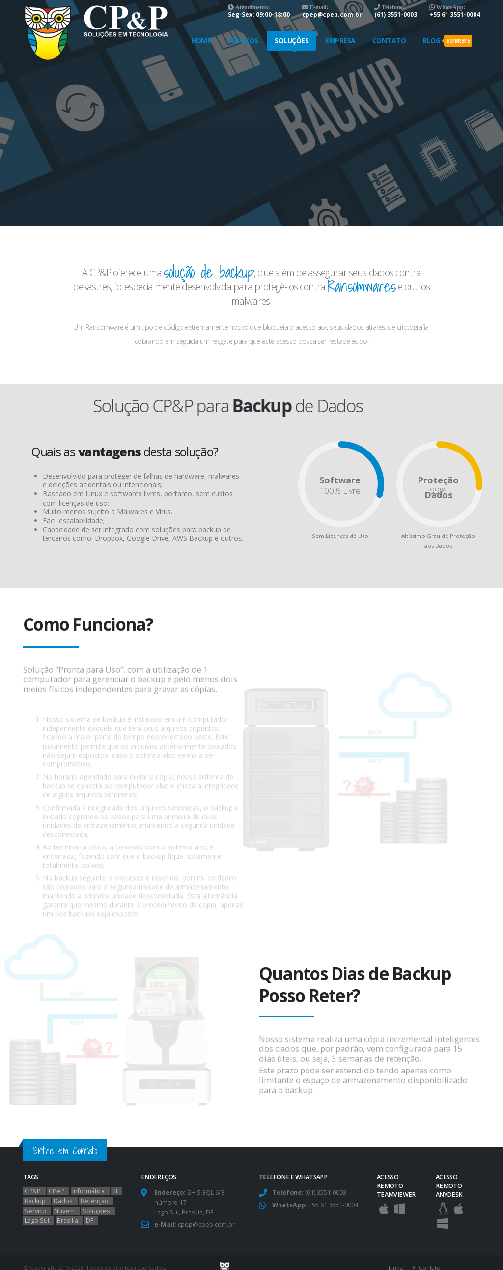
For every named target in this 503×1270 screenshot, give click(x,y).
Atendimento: (252, 7)
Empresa (340, 40)
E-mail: (318, 7)
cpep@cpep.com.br (332, 14)
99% (438, 491)
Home (201, 40)
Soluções (291, 40)
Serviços (242, 40)
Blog (447, 41)
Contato (389, 40)
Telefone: (392, 7)
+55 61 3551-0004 (454, 14)
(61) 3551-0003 (395, 14)
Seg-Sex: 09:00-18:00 (259, 14)
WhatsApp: (450, 7)
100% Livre (340, 491)
